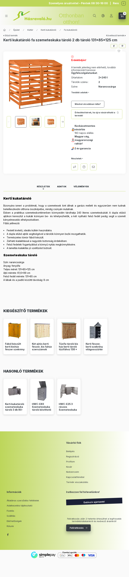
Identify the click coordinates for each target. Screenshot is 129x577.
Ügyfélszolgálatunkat (84, 72)
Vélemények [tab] (81, 186)
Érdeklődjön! (78, 60)
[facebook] (114, 46)
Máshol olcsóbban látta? (88, 104)
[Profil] (111, 15)
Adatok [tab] (62, 186)
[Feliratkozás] (96, 114)
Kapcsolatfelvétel (75, 477)
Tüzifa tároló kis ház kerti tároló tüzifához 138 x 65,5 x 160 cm (68, 348)
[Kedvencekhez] (119, 51)
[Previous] (9, 122)
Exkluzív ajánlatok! (94, 501)
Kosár (69, 466)
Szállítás (11, 515)
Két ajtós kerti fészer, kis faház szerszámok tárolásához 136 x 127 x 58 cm (42, 350)
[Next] (62, 122)
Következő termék (115, 35)
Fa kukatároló (70, 30)
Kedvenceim (72, 471)
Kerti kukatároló (48, 30)
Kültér (30, 30)
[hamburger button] (6, 16)
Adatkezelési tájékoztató (19, 505)
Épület (16, 30)
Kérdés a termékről (84, 167)
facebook (7, 534)
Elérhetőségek (14, 521)
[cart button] (122, 15)
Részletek (76, 158)
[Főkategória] (4, 30)
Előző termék (11, 35)
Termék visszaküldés (77, 482)
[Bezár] (124, 3)
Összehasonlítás (74, 167)
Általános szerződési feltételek (23, 500)
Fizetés (10, 510)
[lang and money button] (103, 15)
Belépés (70, 451)
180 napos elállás (84, 132)
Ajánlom (93, 167)
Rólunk (10, 526)
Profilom (70, 461)
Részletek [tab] (43, 186)
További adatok (79, 92)
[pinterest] (122, 46)
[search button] (94, 15)
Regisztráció (72, 456)
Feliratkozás (77, 527)
